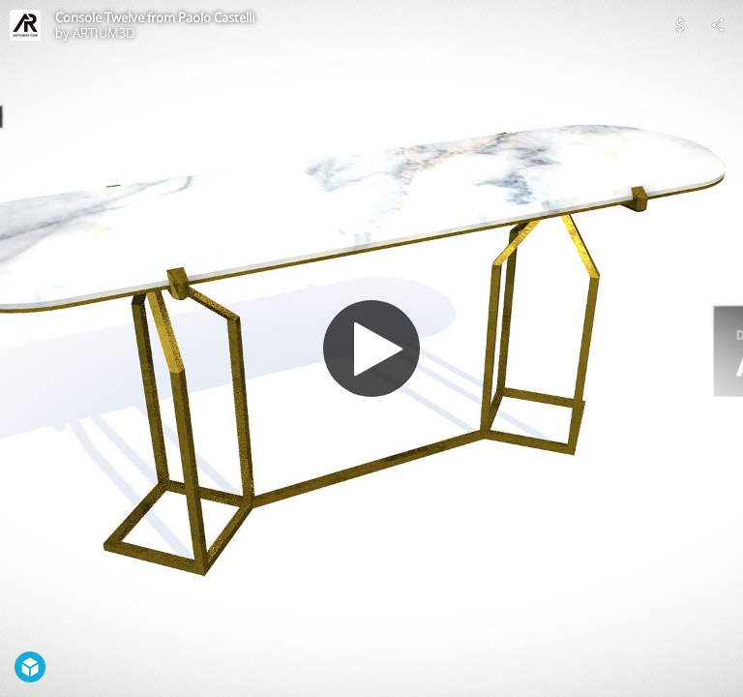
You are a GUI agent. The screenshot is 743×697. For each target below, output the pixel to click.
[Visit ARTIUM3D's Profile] (25, 25)
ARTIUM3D (103, 33)
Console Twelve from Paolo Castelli (154, 17)
